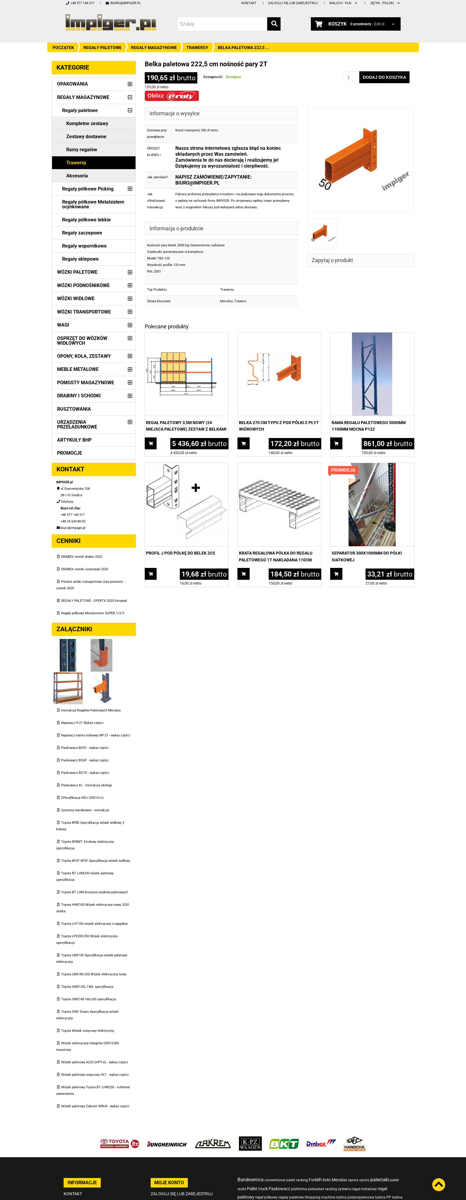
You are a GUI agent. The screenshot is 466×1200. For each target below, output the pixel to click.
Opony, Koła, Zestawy (84, 356)
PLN (343, 3)
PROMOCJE (69, 453)
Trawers (240, 301)
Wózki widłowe (76, 298)
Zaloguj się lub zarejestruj (293, 3)
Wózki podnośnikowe (83, 285)
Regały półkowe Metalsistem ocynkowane (93, 204)
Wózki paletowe (77, 272)
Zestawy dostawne (86, 136)
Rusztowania (74, 409)
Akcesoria (77, 176)
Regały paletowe (103, 47)
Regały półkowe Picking (88, 189)
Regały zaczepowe (82, 233)
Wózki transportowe (84, 312)
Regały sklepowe (80, 259)
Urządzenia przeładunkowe (77, 424)
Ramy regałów (81, 149)
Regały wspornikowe (84, 246)
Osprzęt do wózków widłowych (82, 341)
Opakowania (72, 84)
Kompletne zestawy (87, 123)
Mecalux (226, 301)
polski (385, 3)
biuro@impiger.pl (123, 3)
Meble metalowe (78, 369)
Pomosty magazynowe (85, 382)
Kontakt (248, 3)
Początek (63, 47)
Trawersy (197, 47)
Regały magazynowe (154, 47)
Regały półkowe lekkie (86, 220)
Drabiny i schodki (79, 396)
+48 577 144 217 (80, 3)
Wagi (63, 325)
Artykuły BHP (74, 440)
